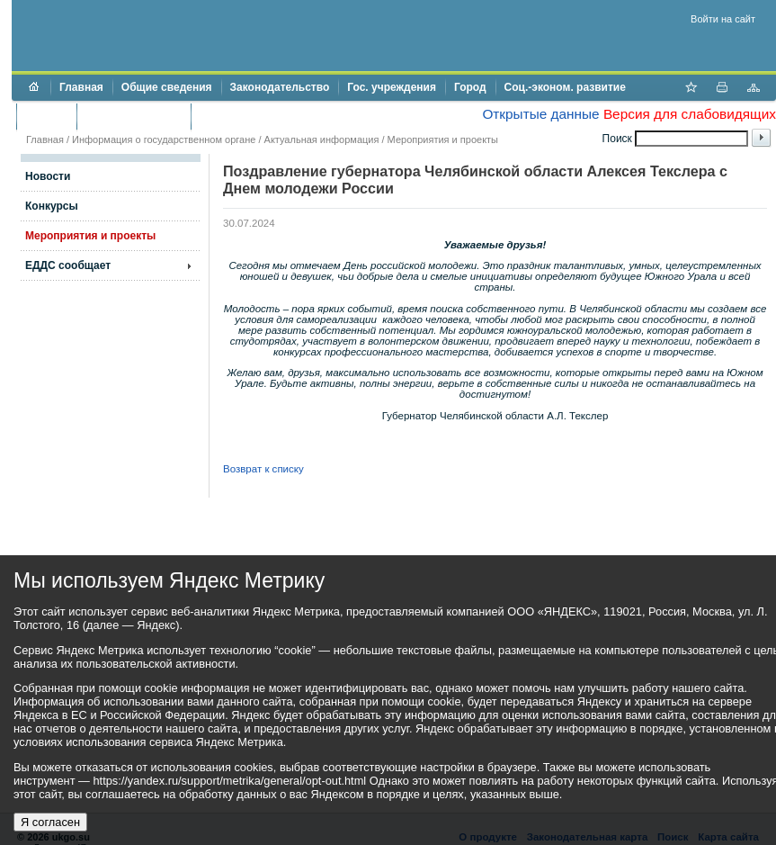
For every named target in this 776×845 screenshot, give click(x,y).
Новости (47, 176)
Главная (81, 87)
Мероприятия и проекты (443, 139)
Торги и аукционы (133, 116)
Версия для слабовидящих (689, 113)
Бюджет (46, 116)
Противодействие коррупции (277, 116)
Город (470, 87)
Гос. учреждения (391, 87)
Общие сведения (166, 87)
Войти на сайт (723, 18)
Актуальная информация (321, 139)
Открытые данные (540, 113)
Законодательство (280, 87)
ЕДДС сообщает (68, 265)
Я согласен (50, 822)
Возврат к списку (263, 468)
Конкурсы (51, 206)
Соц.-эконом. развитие (565, 87)
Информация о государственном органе (163, 139)
